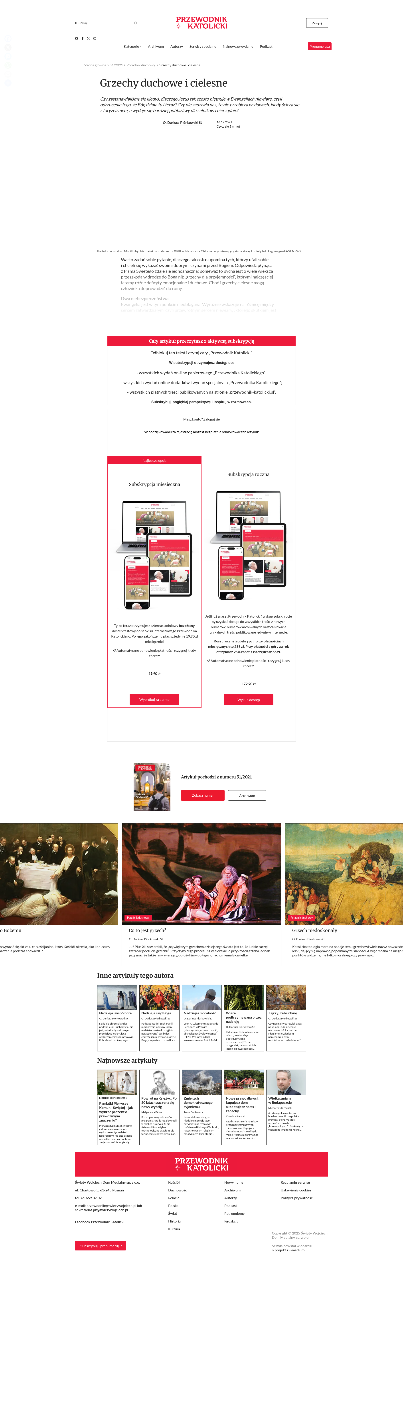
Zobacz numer (203, 795)
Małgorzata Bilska (151, 1112)
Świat (172, 1213)
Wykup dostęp (248, 699)
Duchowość (177, 1190)
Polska (173, 1205)
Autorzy (176, 46)
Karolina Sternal (235, 1116)
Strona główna (95, 65)
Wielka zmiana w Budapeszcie (280, 1100)
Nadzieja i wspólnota (115, 1013)
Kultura (174, 1229)
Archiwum (247, 795)
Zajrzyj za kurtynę (282, 1013)
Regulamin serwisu (295, 1182)
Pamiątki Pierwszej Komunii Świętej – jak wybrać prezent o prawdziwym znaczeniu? (116, 1111)
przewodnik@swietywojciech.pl (111, 1205)
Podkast (266, 46)
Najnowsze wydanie (238, 46)
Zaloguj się (211, 419)
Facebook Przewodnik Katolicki (100, 1222)
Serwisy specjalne (203, 46)
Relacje (174, 1198)
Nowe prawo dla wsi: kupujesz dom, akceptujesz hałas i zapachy (242, 1104)
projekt (289, 1250)
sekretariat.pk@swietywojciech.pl (101, 1210)
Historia (174, 1221)
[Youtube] (76, 38)
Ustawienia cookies (296, 1190)
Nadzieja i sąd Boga (156, 1013)
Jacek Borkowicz (193, 1112)
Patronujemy (234, 1213)
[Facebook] (82, 38)
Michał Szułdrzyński (280, 1108)
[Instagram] (94, 38)
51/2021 (244, 777)
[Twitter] (88, 38)
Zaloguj (317, 23)
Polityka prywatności (297, 1198)
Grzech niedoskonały (314, 930)
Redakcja (231, 1221)
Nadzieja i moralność (200, 1013)
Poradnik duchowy (140, 65)
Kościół (174, 1182)
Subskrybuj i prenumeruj (99, 1246)
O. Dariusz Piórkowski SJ (182, 122)
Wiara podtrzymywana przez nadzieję (244, 1017)
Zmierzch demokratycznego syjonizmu (198, 1102)
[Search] (76, 23)
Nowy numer (234, 1182)
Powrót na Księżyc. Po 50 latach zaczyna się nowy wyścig (159, 1102)
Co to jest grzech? (147, 930)
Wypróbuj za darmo (154, 699)
